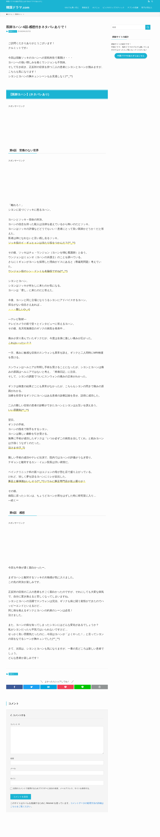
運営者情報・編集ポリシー (24, 817)
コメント (15, 724)
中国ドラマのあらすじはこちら (134, 56)
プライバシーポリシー (75, 817)
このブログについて (56, 817)
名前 (12, 758)
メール (13, 768)
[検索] (152, 1)
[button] (14, 687)
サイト (13, 779)
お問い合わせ (42, 817)
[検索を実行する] (151, 27)
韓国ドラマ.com (17, 7)
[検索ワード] (134, 27)
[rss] (148, 1)
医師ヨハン (12, 31)
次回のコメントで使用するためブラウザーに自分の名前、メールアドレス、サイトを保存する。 (52, 788)
